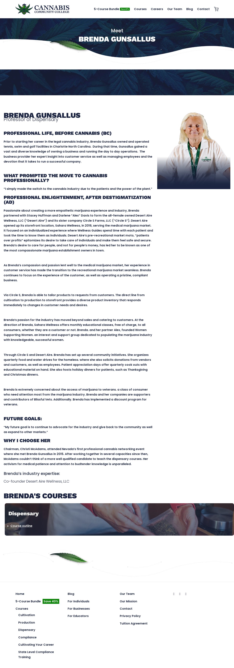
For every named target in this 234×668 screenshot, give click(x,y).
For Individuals (78, 602)
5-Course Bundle (112, 9)
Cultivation (26, 616)
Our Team (174, 9)
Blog (189, 9)
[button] (119, 526)
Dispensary (26, 631)
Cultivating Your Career (36, 645)
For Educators (78, 617)
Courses (140, 9)
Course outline (21, 526)
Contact (203, 9)
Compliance (27, 638)
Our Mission (128, 602)
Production (26, 623)
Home (20, 594)
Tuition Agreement (134, 624)
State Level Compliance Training (36, 655)
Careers (157, 9)
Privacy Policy (130, 617)
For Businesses (79, 609)
